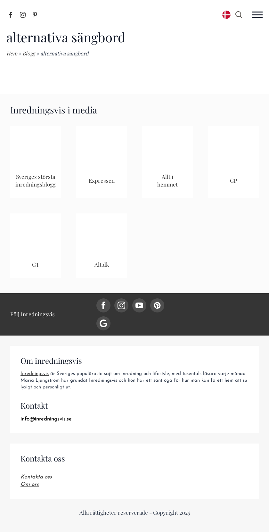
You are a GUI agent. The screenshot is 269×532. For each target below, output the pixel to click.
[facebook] (103, 305)
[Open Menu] (257, 15)
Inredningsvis (34, 373)
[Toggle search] (239, 14)
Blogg (28, 53)
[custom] (157, 305)
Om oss (29, 484)
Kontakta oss (36, 477)
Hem (11, 53)
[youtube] (139, 305)
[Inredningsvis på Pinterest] (35, 15)
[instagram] (121, 305)
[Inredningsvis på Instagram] (23, 15)
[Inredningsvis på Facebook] (10, 15)
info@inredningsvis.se (46, 419)
